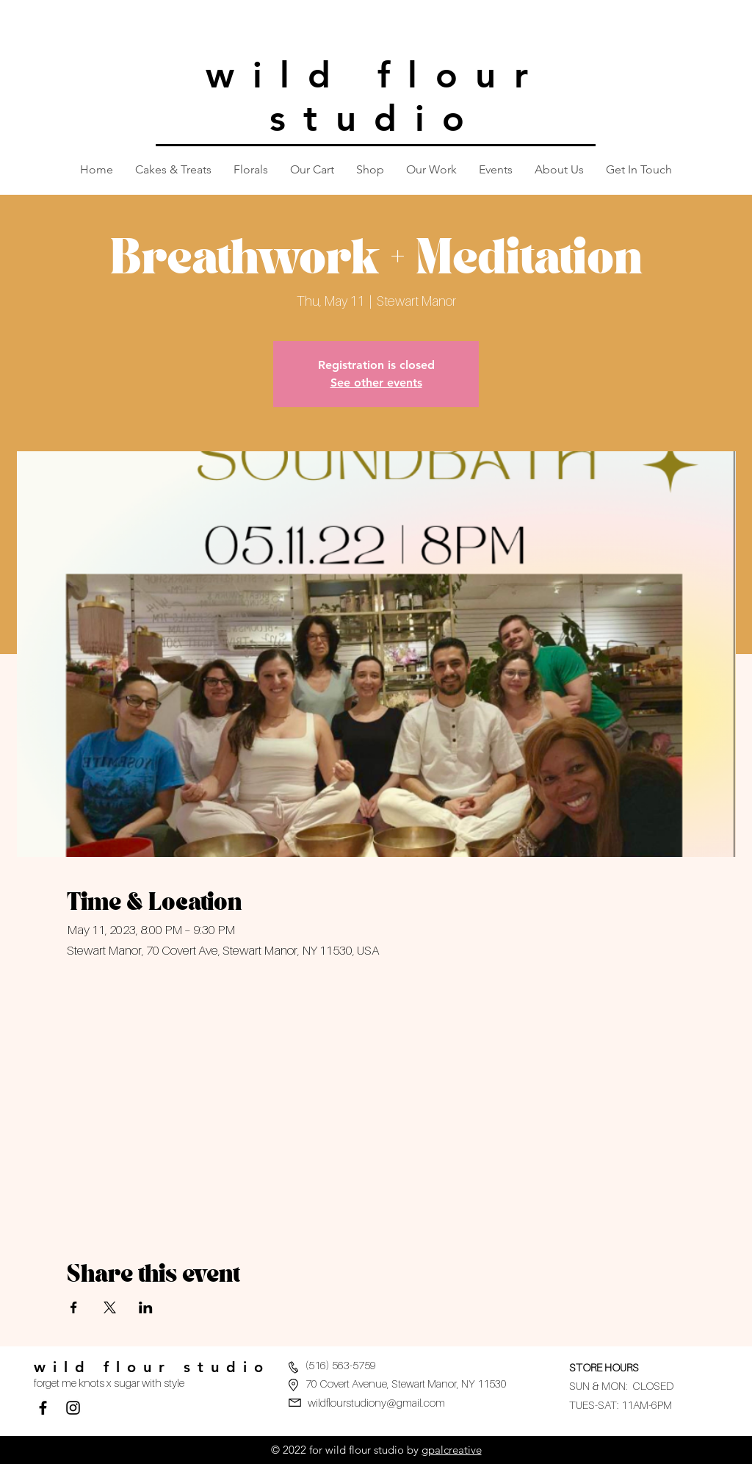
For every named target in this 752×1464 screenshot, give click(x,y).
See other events (376, 383)
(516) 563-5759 (341, 1364)
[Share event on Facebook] (74, 1307)
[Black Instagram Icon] (73, 1408)
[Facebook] (43, 1408)
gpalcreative (452, 1450)
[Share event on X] (110, 1307)
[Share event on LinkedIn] (146, 1307)
